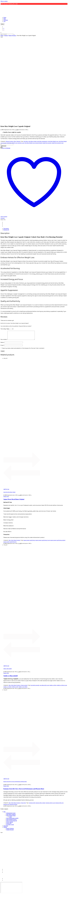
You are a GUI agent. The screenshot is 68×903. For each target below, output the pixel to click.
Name (2, 260)
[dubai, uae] (11, 805)
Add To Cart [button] (6, 407)
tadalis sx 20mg (52, 603)
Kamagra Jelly (32, 721)
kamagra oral (6, 722)
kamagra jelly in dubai (40, 721)
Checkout (5, 20)
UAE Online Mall (35, 813)
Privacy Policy (6, 798)
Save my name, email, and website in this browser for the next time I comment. (23, 266)
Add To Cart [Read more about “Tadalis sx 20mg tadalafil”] (6, 583)
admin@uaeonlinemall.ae (9, 790)
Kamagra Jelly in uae (50, 721)
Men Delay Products (15, 458)
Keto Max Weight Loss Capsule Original (33, 59)
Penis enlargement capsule (12, 736)
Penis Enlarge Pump (11, 733)
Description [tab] (6, 144)
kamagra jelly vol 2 (59, 721)
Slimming (18, 58)
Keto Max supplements (42, 58)
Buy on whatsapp (5, 64)
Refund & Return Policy (8, 796)
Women (6, 35)
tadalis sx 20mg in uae (62, 603)
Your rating (4, 245)
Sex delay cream (10, 742)
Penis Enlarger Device (11, 737)
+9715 (4, 789)
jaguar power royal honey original (57, 458)
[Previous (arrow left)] (1, 898)
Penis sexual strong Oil (11, 738)
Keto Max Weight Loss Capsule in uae (15, 59)
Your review (4, 257)
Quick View (6, 414)
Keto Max (25, 58)
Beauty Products (12, 35)
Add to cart (3, 62)
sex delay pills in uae (44, 603)
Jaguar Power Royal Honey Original (9, 410)
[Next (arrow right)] (2, 898)
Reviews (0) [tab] (6, 146)
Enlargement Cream (10, 731)
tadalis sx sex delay (22, 605)
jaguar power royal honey (29, 458)
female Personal (10, 747)
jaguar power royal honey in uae (42, 458)
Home (4, 17)
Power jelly (23, 721)
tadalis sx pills (15, 605)
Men (15, 58)
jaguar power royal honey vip (9, 460)
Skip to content (4, 1)
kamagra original (13, 722)
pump (10, 735)
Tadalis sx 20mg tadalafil (7, 586)
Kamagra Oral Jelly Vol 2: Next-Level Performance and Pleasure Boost (15, 699)
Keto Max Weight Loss (53, 58)
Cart (4, 21)
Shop (4, 18)
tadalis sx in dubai (7, 605)
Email (2, 263)
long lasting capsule (34, 603)
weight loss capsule (47, 59)
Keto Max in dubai (32, 58)
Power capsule (24, 603)
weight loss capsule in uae (57, 59)
